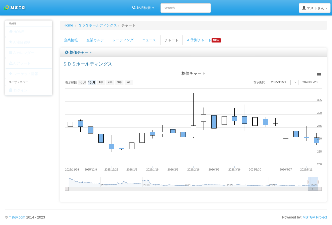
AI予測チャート (204, 40)
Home (68, 25)
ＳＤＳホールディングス (97, 25)
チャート (171, 40)
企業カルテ (95, 40)
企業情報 (71, 40)
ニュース (149, 40)
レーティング (122, 40)
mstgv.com (17, 217)
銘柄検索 (65, 8)
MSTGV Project (315, 217)
